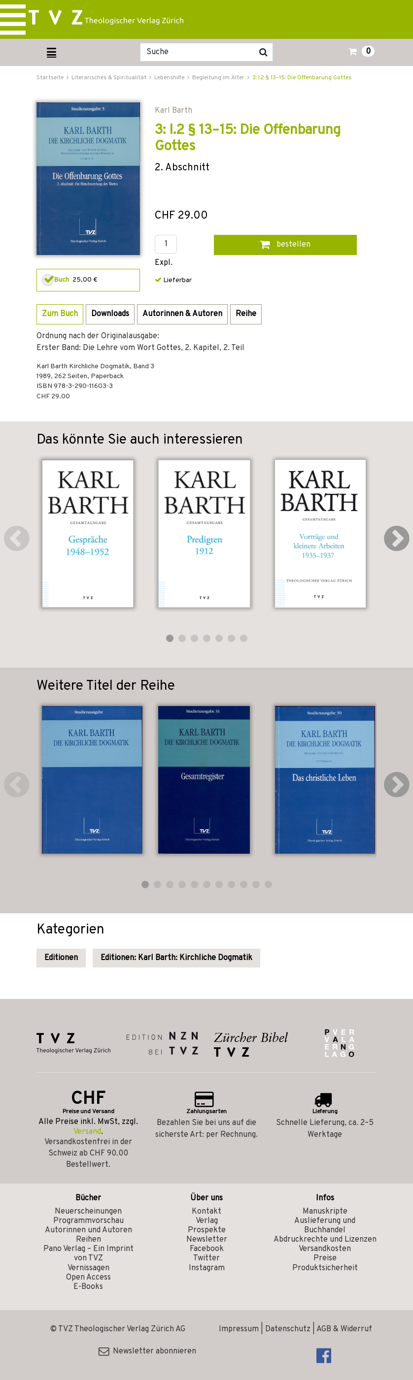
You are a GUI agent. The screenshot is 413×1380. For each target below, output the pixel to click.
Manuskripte (325, 1212)
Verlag (207, 1221)
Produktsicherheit (325, 1268)
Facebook (207, 1249)
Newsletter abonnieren (147, 1351)
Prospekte (207, 1230)
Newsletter (206, 1240)
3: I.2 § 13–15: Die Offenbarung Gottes (301, 78)
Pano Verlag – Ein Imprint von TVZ (88, 1253)
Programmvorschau (88, 1221)
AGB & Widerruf (344, 1329)
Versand (87, 1132)
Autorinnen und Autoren (88, 1230)
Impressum (239, 1329)
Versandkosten (325, 1249)
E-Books (88, 1287)
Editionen (61, 958)
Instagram (207, 1268)
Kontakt (206, 1212)
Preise (325, 1258)
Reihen (88, 1240)
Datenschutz (287, 1329)
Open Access (88, 1278)
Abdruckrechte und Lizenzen (325, 1240)
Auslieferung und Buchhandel (324, 1225)
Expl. (163, 263)
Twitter (206, 1258)
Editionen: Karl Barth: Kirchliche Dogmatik (176, 958)
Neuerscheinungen (88, 1212)
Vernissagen (88, 1268)
